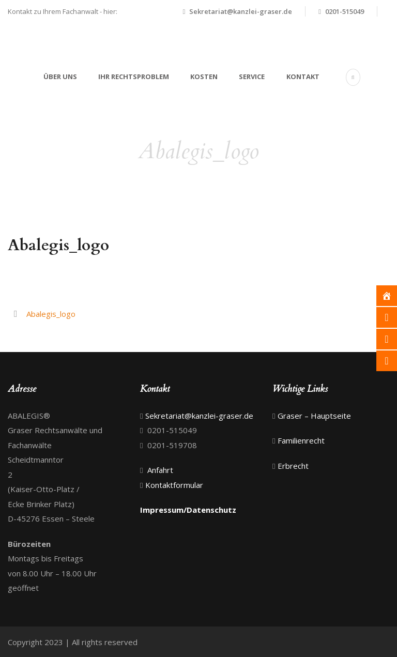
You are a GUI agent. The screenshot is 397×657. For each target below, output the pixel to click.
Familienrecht (301, 440)
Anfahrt (159, 470)
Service (252, 76)
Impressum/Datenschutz (188, 510)
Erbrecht (293, 466)
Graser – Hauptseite (314, 415)
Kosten (204, 76)
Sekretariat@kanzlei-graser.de (240, 11)
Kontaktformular (174, 485)
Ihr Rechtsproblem (133, 76)
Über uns (60, 76)
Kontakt (302, 76)
